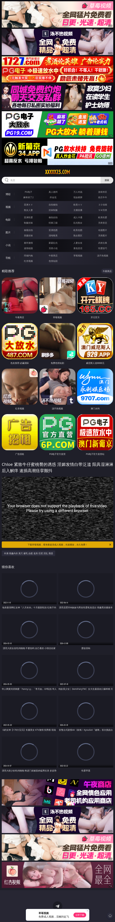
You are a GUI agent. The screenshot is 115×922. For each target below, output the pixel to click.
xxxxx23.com (57, 172)
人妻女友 (77, 242)
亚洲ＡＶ (28, 204)
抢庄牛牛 (102, 197)
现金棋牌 (77, 197)
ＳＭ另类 (102, 210)
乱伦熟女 (77, 222)
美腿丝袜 (28, 235)
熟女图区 (77, 235)
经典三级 (53, 222)
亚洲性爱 (28, 217)
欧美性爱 (102, 217)
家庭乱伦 (53, 242)
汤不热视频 (102, 255)
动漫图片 (102, 230)
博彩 (8, 194)
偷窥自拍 (28, 230)
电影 (8, 219)
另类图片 (102, 235)
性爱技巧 (102, 248)
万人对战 (77, 191)
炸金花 (53, 197)
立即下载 (79, 914)
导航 (8, 258)
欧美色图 (77, 230)
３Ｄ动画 (102, 204)
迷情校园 (28, 248)
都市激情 (28, 242)
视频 (8, 207)
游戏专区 (102, 191)
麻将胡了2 (28, 197)
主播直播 (77, 210)
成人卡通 (77, 217)
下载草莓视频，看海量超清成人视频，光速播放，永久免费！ (70, 545)
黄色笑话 (77, 248)
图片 (8, 232)
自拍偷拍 (53, 204)
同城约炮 (28, 255)
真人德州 (53, 191)
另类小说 (53, 248)
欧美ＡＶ (77, 204)
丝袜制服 (53, 210)
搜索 (107, 180)
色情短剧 (53, 260)
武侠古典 (102, 242)
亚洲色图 (53, 230)
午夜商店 (53, 255)
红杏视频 (28, 260)
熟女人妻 (28, 210)
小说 (8, 245)
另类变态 (102, 222)
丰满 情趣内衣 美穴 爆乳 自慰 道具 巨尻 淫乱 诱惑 (28, 553)
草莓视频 (77, 255)
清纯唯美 (53, 235)
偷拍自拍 (53, 217)
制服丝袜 (28, 222)
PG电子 (28, 191)
